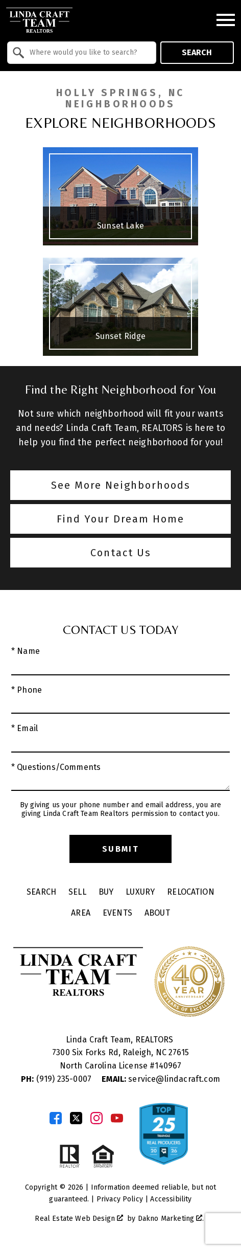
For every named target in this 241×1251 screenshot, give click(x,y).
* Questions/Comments (56, 767)
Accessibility (170, 1199)
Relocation (190, 892)
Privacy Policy (120, 1199)
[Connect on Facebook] (56, 1118)
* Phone (26, 690)
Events (117, 913)
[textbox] (88, 52)
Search (197, 52)
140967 (168, 1066)
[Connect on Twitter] (76, 1118)
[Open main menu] (225, 20)
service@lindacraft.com (161, 1079)
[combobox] (81, 52)
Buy (106, 892)
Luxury (140, 892)
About (157, 913)
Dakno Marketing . (171, 1218)
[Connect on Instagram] (96, 1118)
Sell (77, 892)
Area (80, 913)
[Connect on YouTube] (117, 1118)
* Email (24, 728)
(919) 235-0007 (57, 1079)
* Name (25, 651)
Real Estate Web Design (79, 1218)
